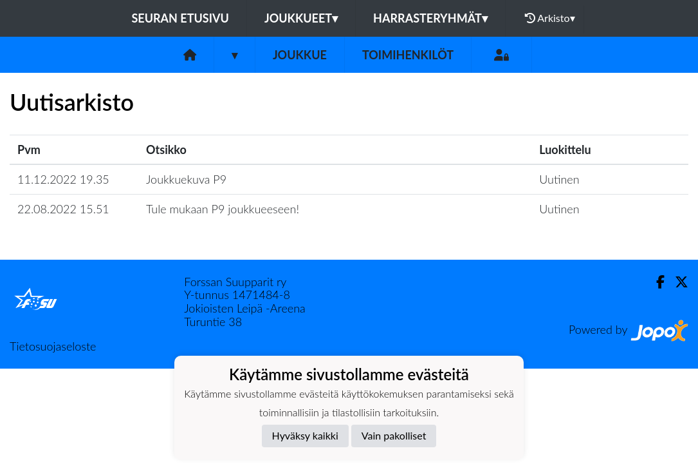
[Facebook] (655, 282)
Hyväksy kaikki (305, 435)
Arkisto (550, 18)
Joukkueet (301, 18)
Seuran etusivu (180, 18)
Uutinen (559, 179)
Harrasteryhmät (430, 18)
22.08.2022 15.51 (63, 209)
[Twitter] (676, 282)
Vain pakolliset (394, 435)
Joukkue (300, 55)
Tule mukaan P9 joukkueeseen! (222, 209)
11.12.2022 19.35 (63, 179)
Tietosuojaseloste (53, 346)
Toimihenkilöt (408, 55)
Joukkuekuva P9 (186, 179)
